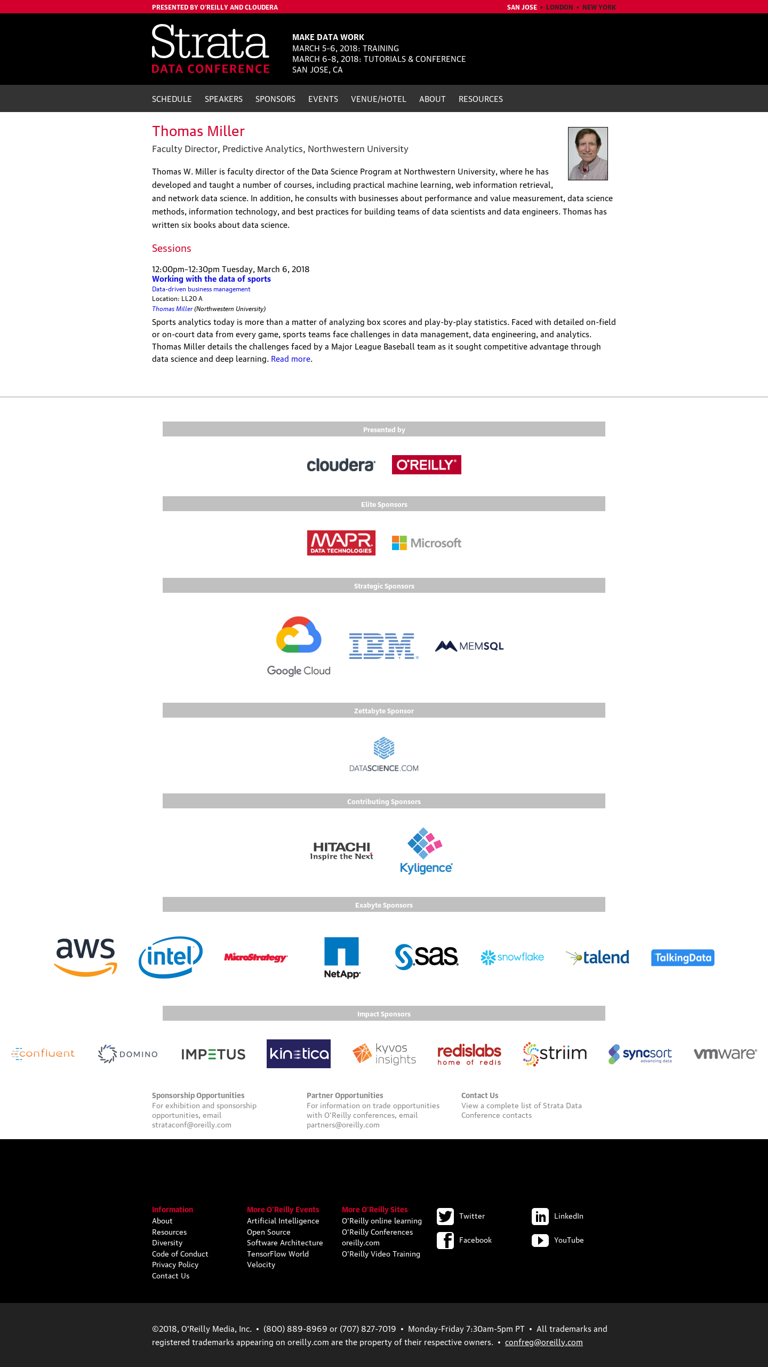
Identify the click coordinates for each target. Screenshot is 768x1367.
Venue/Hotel (378, 98)
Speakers (224, 98)
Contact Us (170, 1274)
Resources (481, 98)
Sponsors (275, 98)
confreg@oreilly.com (544, 1341)
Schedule (172, 98)
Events (323, 98)
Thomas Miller (172, 308)
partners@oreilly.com (343, 1123)
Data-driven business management (201, 288)
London (559, 6)
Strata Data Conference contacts (521, 1109)
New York (599, 6)
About (432, 98)
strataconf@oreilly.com (191, 1123)
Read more (290, 358)
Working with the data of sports (211, 278)
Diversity (167, 1241)
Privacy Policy (175, 1263)
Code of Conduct (180, 1252)
